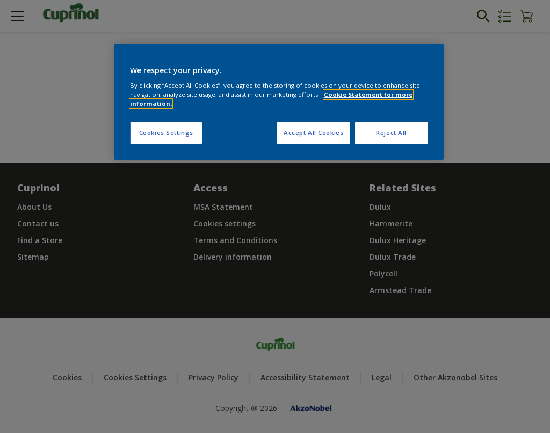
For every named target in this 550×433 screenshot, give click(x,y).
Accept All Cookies (313, 133)
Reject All (391, 133)
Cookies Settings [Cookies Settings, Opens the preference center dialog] (166, 133)
